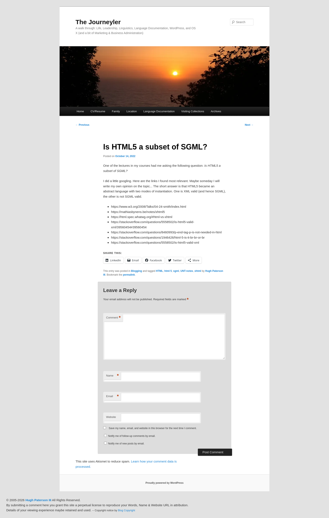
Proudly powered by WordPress (164, 482)
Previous (82, 124)
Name (112, 376)
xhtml (198, 271)
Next (249, 124)
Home (80, 111)
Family (116, 111)
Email (112, 396)
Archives (216, 111)
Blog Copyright (126, 510)
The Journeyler (98, 21)
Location (132, 111)
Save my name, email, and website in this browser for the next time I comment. (153, 428)
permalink (129, 274)
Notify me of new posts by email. (126, 443)
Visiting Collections (192, 111)
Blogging (136, 271)
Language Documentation (159, 111)
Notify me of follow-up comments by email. (131, 436)
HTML (159, 271)
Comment (113, 318)
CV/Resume (97, 111)
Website (111, 417)
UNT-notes (186, 271)
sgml (176, 271)
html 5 (168, 271)
